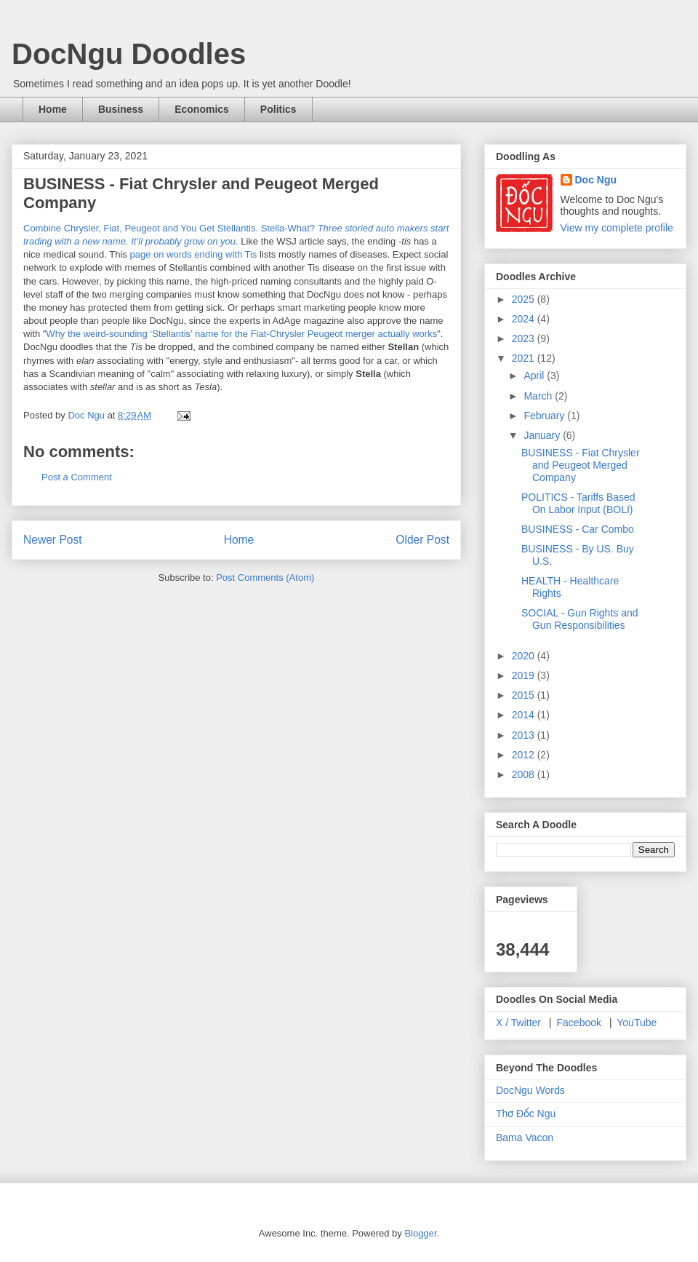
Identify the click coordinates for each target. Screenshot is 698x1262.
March (539, 396)
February (545, 415)
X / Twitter (518, 1022)
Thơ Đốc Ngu (525, 1113)
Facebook (579, 1022)
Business (120, 109)
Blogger (420, 1233)
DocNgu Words (530, 1090)
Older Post (422, 539)
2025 (524, 299)
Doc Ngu (596, 180)
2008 (524, 774)
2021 (524, 358)
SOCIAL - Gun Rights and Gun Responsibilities (579, 619)
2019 (524, 675)
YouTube (637, 1022)
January (543, 435)
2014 (524, 715)
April (535, 375)
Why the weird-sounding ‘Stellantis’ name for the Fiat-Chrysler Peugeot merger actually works (241, 333)
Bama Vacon (524, 1137)
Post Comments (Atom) (265, 577)
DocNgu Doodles (129, 54)
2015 (524, 695)
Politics (278, 109)
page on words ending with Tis (193, 254)
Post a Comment (76, 477)
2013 (524, 735)
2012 (524, 755)
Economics (201, 109)
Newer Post (52, 539)
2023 (524, 338)
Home (53, 109)
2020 (524, 656)
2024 (524, 319)
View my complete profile (617, 228)
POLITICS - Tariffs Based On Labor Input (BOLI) (578, 503)
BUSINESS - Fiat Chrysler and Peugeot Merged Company (580, 465)
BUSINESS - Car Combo (577, 529)
